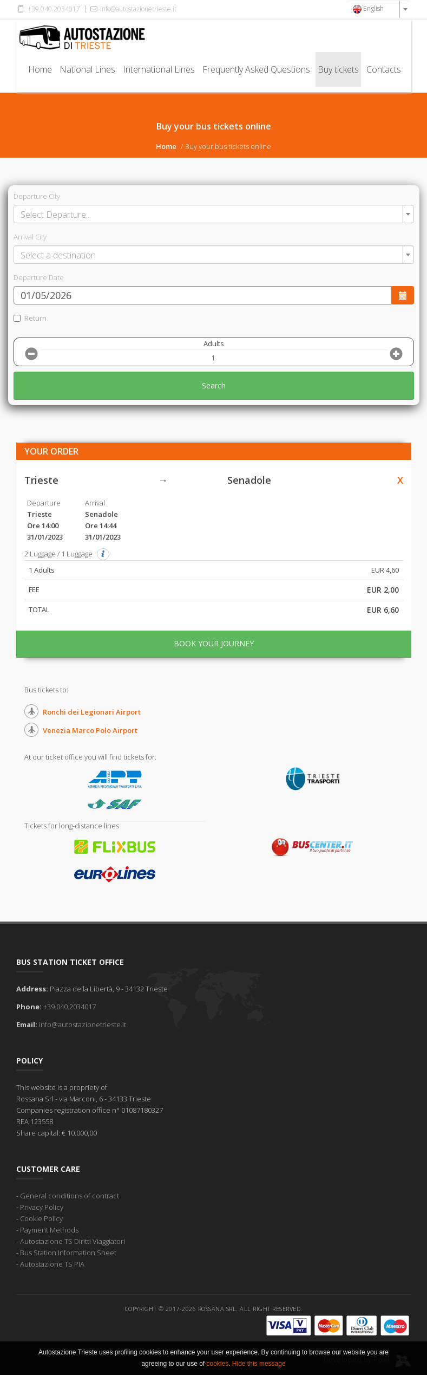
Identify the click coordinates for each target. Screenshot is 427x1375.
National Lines (87, 69)
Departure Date (39, 277)
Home (40, 69)
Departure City (37, 196)
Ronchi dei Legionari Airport (92, 712)
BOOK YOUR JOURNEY (214, 643)
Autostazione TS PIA (52, 1264)
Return (30, 318)
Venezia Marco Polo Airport (90, 730)
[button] (103, 554)
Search (214, 385)
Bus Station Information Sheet (68, 1252)
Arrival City (30, 237)
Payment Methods (49, 1230)
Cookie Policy (41, 1218)
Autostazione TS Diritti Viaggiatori (72, 1241)
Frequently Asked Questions (256, 69)
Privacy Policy (41, 1207)
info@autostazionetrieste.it (132, 9)
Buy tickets (338, 69)
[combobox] (378, 9)
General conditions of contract (69, 1196)
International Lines (159, 69)
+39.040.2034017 (48, 9)
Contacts (383, 69)
